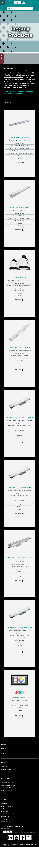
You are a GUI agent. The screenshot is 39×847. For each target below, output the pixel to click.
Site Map (3, 808)
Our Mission (4, 751)
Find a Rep (4, 803)
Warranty (3, 793)
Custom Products (6, 821)
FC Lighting (4, 766)
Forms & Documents (7, 806)
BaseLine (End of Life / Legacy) (19, 137)
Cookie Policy (5, 811)
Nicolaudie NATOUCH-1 (19, 697)
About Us (3, 748)
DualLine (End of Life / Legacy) (19, 207)
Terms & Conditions (6, 790)
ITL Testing (4, 819)
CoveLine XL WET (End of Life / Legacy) (19, 627)
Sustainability (5, 816)
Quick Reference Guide (7, 782)
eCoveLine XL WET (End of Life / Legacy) (19, 417)
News (2, 756)
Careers (3, 753)
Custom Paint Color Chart (8, 785)
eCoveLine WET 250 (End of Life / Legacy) (19, 557)
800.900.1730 (5, 828)
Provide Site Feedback (7, 814)
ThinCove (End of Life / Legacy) (19, 347)
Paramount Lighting (6, 772)
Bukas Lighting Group (20, 845)
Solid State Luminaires (7, 769)
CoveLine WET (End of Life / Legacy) (19, 487)
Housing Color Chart (7, 787)
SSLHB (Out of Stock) (19, 277)
